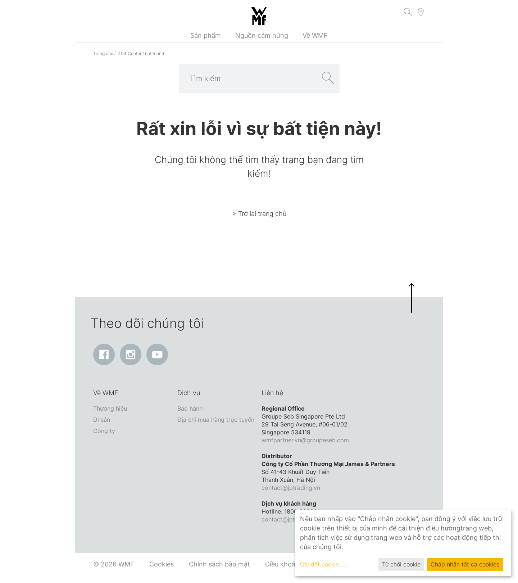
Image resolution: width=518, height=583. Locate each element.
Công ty (104, 430)
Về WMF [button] (315, 35)
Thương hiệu (110, 408)
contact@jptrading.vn (291, 487)
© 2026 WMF (113, 564)
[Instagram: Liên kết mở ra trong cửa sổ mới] (130, 354)
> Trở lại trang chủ (259, 213)
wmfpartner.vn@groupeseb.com (305, 440)
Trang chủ (103, 53)
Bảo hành (190, 408)
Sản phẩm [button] (205, 35)
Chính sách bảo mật (219, 564)
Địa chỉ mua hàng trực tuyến (215, 419)
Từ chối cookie (401, 564)
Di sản (101, 419)
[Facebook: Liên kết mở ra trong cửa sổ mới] (104, 354)
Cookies (161, 564)
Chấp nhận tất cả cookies (465, 564)
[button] (408, 13)
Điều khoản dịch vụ (294, 564)
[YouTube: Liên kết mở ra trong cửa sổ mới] (157, 354)
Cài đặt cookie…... (324, 564)
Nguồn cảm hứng (261, 35)
